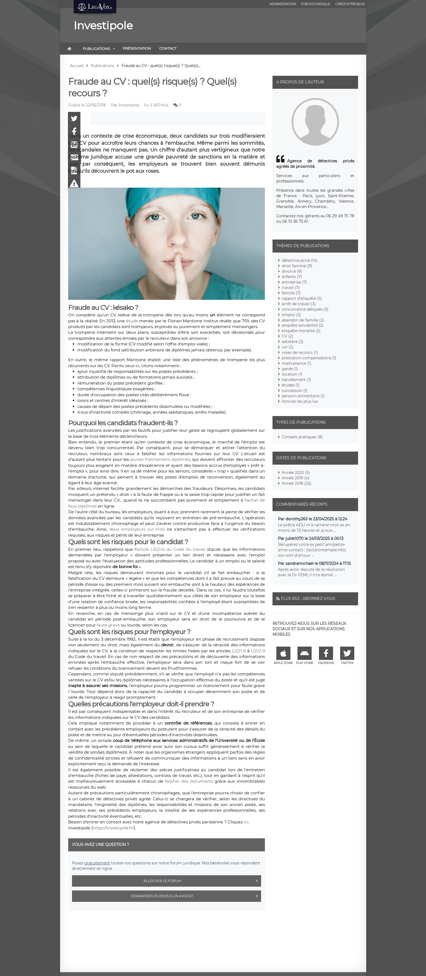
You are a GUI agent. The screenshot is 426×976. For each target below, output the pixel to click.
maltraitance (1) (296, 363)
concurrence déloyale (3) (305, 309)
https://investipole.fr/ (113, 827)
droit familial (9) (297, 265)
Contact (167, 48)
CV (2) (287, 336)
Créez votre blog (350, 4)
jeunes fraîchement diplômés (160, 459)
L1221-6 (239, 650)
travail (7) (291, 287)
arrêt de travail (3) (299, 303)
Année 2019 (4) (295, 478)
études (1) (291, 385)
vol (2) (287, 347)
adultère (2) (292, 341)
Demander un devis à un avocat (196, 896)
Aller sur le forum (202, 881)
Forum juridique (315, 4)
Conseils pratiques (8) (302, 437)
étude (132, 320)
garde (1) (290, 368)
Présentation (137, 48)
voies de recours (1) (300, 352)
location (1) (292, 374)
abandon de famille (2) (303, 320)
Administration (283, 4)
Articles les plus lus (300, 401)
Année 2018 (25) (296, 483)
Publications (96, 48)
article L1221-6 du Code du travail (170, 549)
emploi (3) (291, 314)
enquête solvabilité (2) (303, 325)
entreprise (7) (294, 282)
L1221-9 (258, 650)
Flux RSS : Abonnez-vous (308, 598)
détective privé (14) (300, 260)
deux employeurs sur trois (137, 529)
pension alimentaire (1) (303, 395)
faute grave (108, 625)
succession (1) (295, 390)
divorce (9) (292, 271)
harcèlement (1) (296, 379)
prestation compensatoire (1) (309, 357)
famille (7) (291, 293)
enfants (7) (292, 276)
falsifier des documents (189, 781)
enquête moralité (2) (301, 330)
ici (246, 821)
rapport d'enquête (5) (302, 298)
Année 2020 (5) (296, 472)
